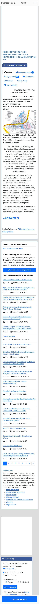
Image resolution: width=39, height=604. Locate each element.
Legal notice (11, 510)
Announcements (25, 72)
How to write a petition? (15, 498)
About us (9, 508)
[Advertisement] (19, 28)
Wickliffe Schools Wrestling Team (14, 434)
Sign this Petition (19, 241)
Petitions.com (8, 2)
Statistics (8, 81)
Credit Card (24, 588)
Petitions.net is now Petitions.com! (19, 505)
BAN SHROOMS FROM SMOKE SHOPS (17, 286)
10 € (13, 578)
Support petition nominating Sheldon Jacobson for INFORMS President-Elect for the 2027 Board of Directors (18, 305)
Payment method (10, 585)
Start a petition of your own (19, 276)
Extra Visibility (10, 85)
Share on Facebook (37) (14, 65)
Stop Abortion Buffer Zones (13, 254)
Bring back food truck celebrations (14, 397)
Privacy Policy (22, 81)
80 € (14, 581)
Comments (28, 76)
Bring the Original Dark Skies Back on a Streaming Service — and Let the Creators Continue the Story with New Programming (17, 334)
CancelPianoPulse (9, 342)
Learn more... (9, 574)
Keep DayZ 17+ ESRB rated (12, 452)
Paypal (10, 588)
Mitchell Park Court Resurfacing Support (16, 350)
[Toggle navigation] (35, 3)
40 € (7, 581)
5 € (6, 578)
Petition (8, 72)
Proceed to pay (10, 593)
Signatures (11, 76)
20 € (21, 578)
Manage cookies (12, 503)
